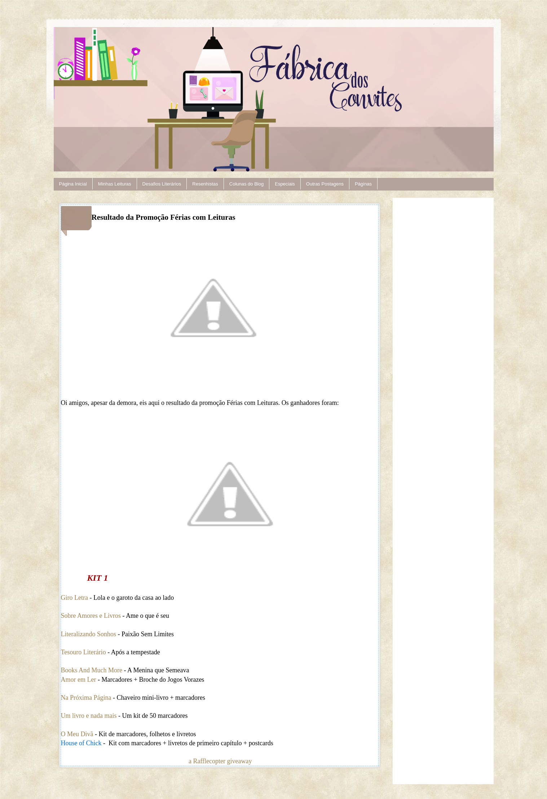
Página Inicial (73, 184)
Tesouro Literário (83, 652)
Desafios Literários (161, 184)
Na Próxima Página (86, 697)
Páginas (363, 184)
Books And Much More (92, 670)
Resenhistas (205, 184)
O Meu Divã (77, 734)
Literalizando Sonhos (88, 634)
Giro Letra (74, 597)
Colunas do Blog (246, 184)
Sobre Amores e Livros (91, 615)
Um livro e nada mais (89, 715)
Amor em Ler (78, 679)
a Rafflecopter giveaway (220, 761)
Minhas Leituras (114, 184)
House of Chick (82, 743)
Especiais (285, 184)
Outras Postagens (325, 184)
